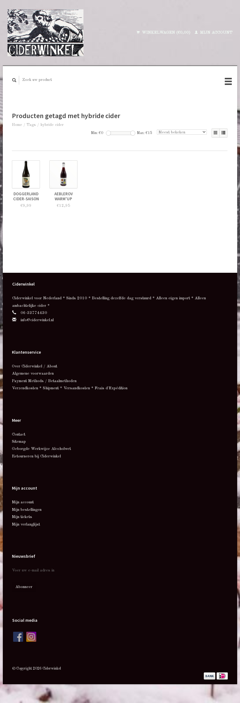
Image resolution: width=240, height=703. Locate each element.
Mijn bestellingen (27, 510)
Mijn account (213, 33)
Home (17, 125)
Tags (31, 125)
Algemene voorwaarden (33, 373)
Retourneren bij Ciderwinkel (36, 456)
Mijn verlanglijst (26, 524)
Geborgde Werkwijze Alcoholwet (41, 449)
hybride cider (52, 125)
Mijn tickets (22, 517)
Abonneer (23, 587)
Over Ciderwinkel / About (34, 366)
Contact (18, 434)
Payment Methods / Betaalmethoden (44, 381)
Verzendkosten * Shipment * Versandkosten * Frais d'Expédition (70, 388)
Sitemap (19, 442)
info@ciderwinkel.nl (37, 320)
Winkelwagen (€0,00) (164, 33)
